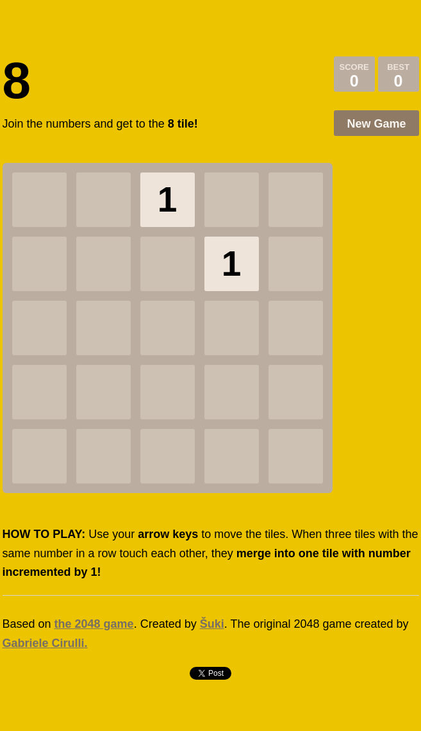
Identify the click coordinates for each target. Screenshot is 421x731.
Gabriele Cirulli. (45, 643)
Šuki (212, 624)
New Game (376, 123)
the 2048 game (94, 624)
